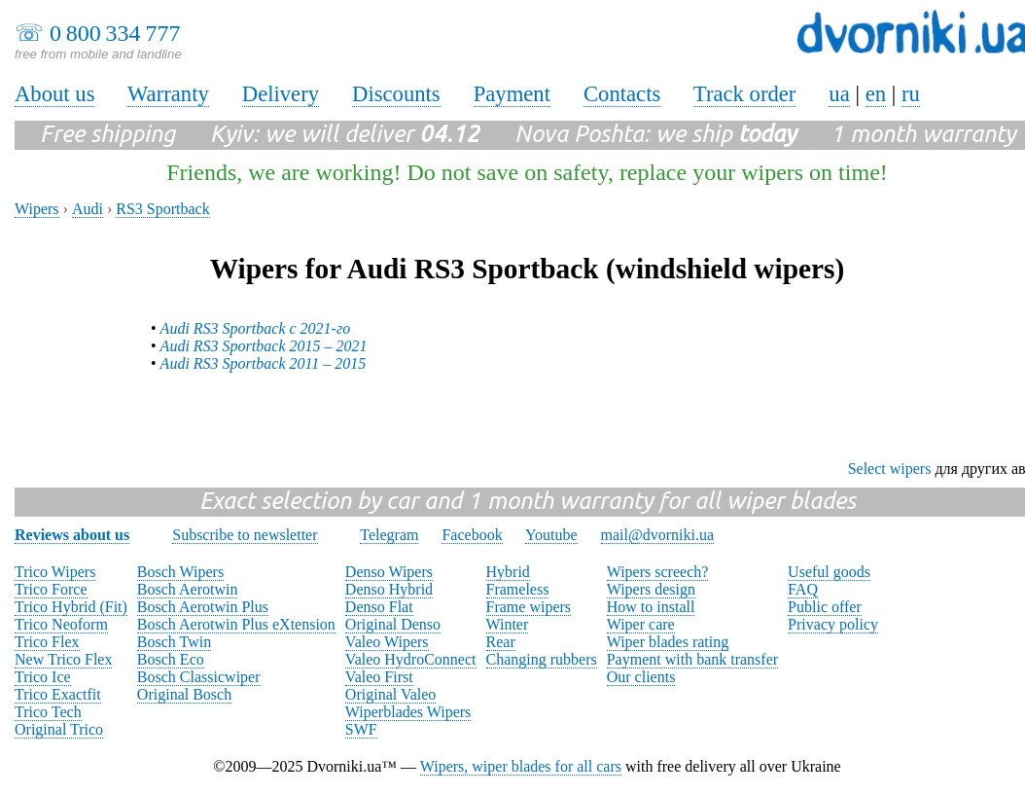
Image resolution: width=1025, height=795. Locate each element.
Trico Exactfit (58, 694)
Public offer (825, 606)
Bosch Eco (170, 659)
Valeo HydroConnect (411, 659)
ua (839, 94)
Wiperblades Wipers (408, 712)
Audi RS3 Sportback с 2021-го (255, 328)
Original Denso (393, 624)
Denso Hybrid (389, 589)
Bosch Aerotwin (187, 589)
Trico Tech (48, 712)
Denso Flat (379, 606)
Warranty (168, 94)
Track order (744, 94)
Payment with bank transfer (692, 659)
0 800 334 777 (115, 33)
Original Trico (59, 729)
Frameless (517, 589)
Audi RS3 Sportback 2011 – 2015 (263, 363)
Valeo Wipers (387, 641)
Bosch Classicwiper (199, 677)
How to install (651, 606)
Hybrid (508, 571)
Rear (500, 641)
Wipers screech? (658, 571)
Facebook (472, 534)
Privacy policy (833, 624)
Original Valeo (390, 694)
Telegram (389, 534)
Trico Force (51, 589)
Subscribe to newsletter (244, 534)
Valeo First (379, 677)
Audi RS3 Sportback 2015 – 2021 (264, 346)
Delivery (280, 94)
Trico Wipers (55, 571)
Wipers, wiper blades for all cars (520, 766)
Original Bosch (184, 694)
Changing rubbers (541, 659)
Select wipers (890, 468)
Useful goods (829, 571)
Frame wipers (529, 606)
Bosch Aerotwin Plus (202, 606)
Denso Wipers (389, 571)
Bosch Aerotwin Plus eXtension (236, 624)
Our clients (641, 677)
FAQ (803, 589)
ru (910, 94)
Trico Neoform (61, 624)
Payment (512, 94)
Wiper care (641, 624)
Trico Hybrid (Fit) (71, 606)
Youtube (551, 534)
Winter (507, 624)
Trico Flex (47, 641)
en (876, 94)
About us (54, 94)
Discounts (396, 94)
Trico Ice (43, 677)
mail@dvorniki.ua (658, 534)
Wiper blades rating (668, 641)
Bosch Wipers (180, 571)
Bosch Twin (174, 641)
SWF (361, 729)
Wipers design (651, 589)
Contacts (621, 94)
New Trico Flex (63, 659)
